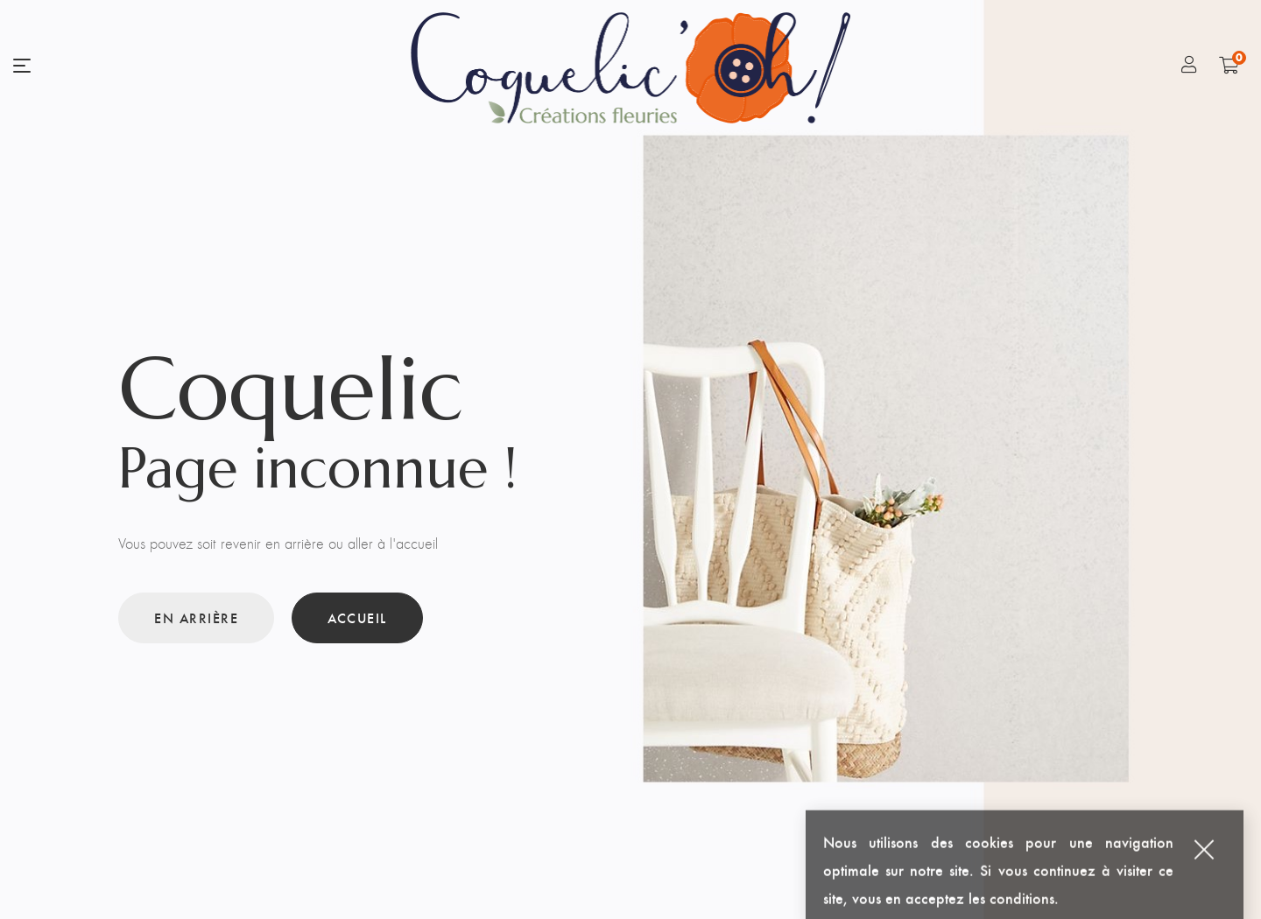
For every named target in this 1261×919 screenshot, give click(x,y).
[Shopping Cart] (1229, 65)
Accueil (357, 617)
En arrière (196, 617)
